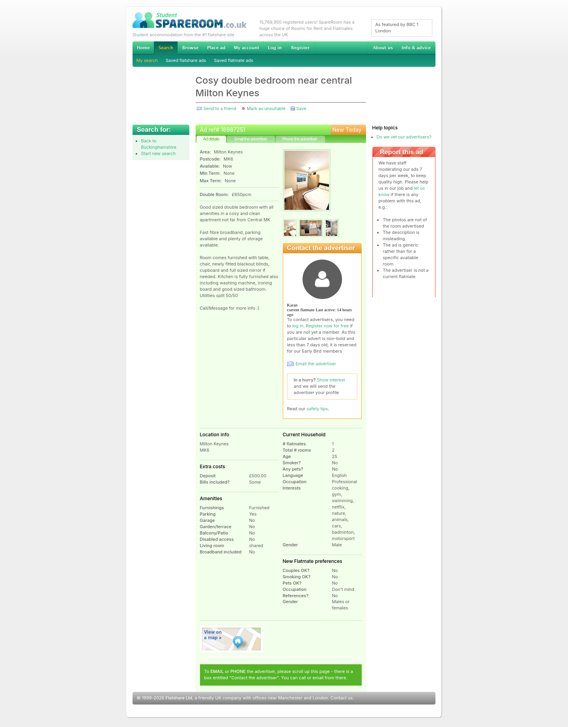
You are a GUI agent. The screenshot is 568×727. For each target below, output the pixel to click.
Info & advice (416, 47)
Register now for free (327, 326)
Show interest (331, 380)
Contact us (342, 698)
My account (246, 47)
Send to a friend (220, 108)
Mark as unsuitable (266, 108)
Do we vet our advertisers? (404, 137)
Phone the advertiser (299, 139)
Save (301, 108)
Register (300, 47)
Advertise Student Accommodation (216, 47)
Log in (274, 47)
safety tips (317, 408)
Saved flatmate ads (233, 60)
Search (166, 47)
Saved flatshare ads (186, 60)
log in (297, 326)
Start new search (158, 153)
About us (382, 47)
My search (147, 60)
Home (143, 47)
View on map (231, 639)
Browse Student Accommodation (190, 47)
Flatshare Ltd (179, 698)
